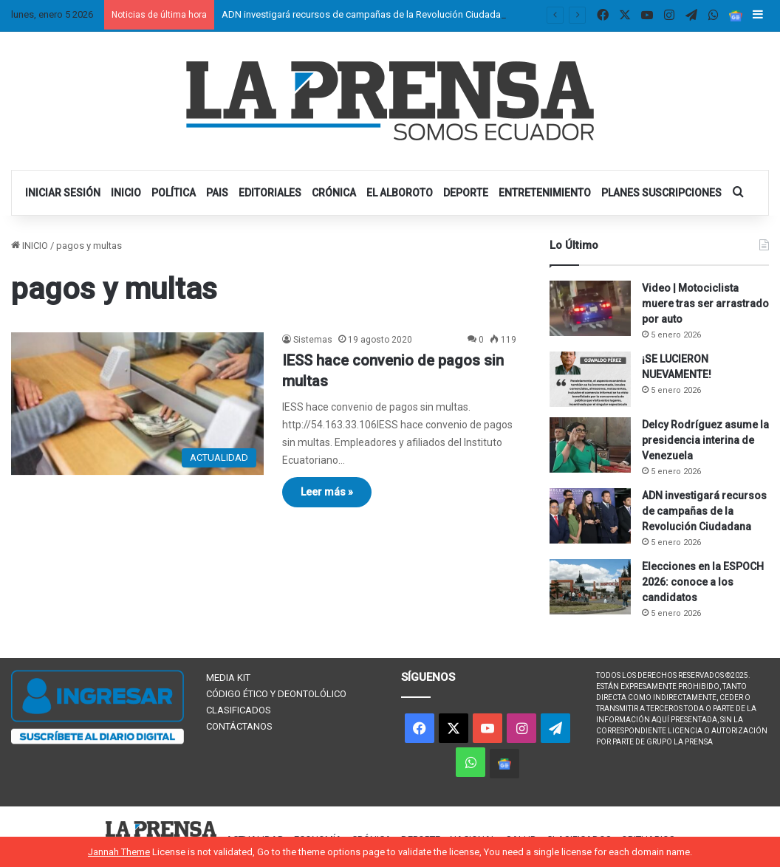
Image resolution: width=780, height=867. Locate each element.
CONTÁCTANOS (239, 726)
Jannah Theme (119, 851)
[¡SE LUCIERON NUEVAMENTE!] (590, 379)
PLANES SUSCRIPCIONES (661, 193)
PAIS (217, 193)
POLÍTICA (173, 193)
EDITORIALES (270, 193)
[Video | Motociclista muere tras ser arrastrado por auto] (590, 308)
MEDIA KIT (228, 677)
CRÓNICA (334, 193)
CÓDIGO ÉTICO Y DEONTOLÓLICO (276, 693)
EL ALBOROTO (399, 193)
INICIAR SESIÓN (62, 193)
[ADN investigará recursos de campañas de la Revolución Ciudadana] (590, 516)
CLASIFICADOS (238, 710)
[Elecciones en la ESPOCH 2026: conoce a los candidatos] (590, 586)
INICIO (126, 193)
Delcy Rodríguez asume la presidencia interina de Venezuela (705, 440)
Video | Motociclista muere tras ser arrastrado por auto (705, 303)
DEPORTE (465, 193)
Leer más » (327, 492)
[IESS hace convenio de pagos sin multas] (137, 403)
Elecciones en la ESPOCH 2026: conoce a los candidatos (703, 582)
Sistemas (312, 340)
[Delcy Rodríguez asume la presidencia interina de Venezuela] (590, 445)
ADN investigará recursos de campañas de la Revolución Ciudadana (366, 14)
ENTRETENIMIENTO (545, 193)
